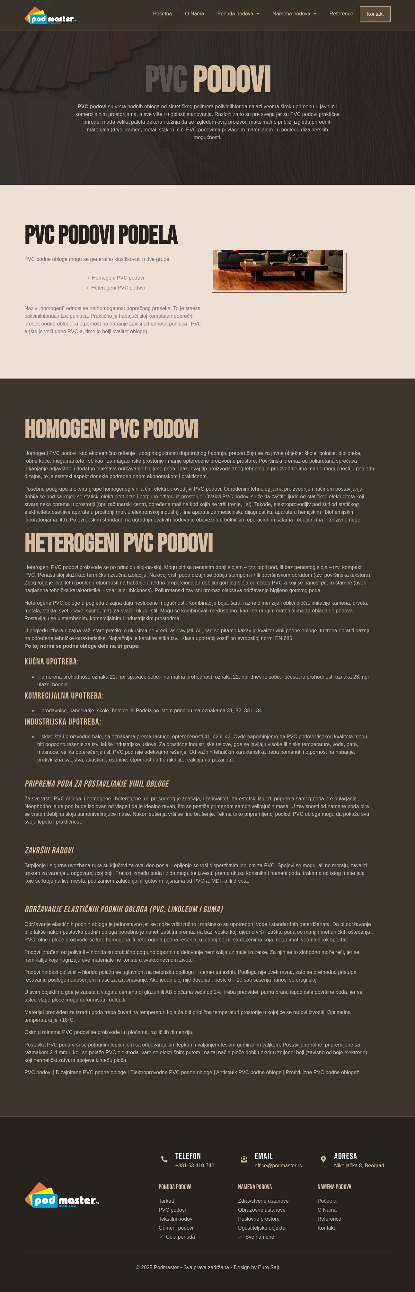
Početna (162, 13)
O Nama (195, 13)
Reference (342, 13)
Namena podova (295, 13)
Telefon (190, 1156)
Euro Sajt (268, 1267)
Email (265, 1156)
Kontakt (375, 14)
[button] (238, 13)
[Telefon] (165, 1159)
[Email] (245, 1159)
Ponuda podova (238, 13)
